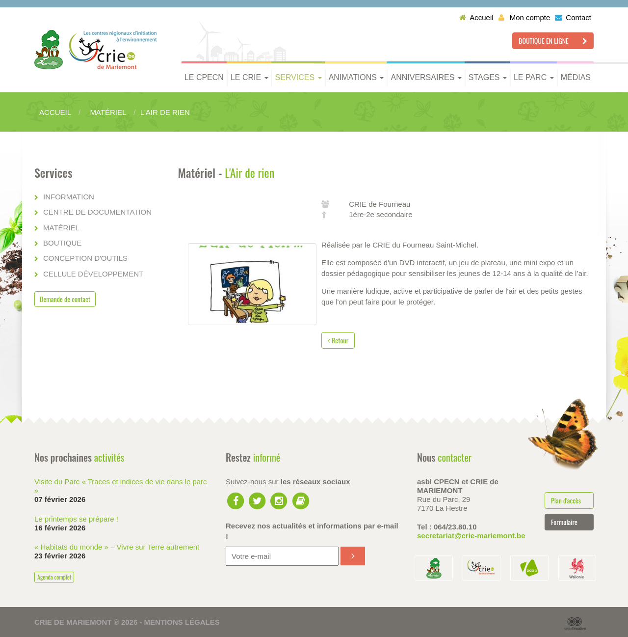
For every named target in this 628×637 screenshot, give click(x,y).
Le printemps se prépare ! (76, 519)
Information (68, 197)
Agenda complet (54, 577)
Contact (573, 17)
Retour (338, 340)
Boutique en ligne (553, 40)
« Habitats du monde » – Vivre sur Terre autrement (116, 547)
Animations (356, 77)
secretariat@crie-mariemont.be (471, 535)
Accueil (476, 17)
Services (298, 77)
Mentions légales (182, 622)
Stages (488, 77)
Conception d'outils (85, 258)
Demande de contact (65, 299)
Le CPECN (204, 77)
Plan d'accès (566, 500)
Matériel (61, 227)
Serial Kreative (575, 624)
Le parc (534, 77)
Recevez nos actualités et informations (312, 531)
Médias (576, 77)
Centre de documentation (97, 212)
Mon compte (524, 17)
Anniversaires (426, 77)
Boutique (62, 243)
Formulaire (564, 522)
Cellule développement (93, 274)
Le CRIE (249, 77)
